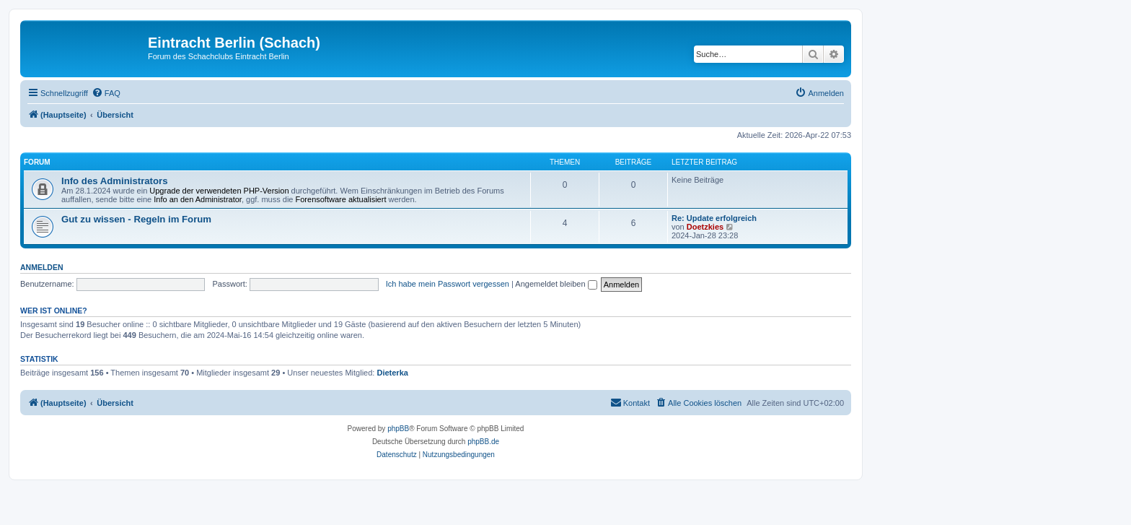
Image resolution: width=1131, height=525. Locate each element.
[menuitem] (106, 93)
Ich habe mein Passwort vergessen (447, 283)
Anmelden (41, 267)
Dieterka (392, 372)
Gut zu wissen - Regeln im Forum (136, 219)
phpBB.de (483, 442)
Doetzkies (705, 226)
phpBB (398, 429)
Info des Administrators (114, 180)
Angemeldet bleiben (556, 283)
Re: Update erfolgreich (714, 218)
